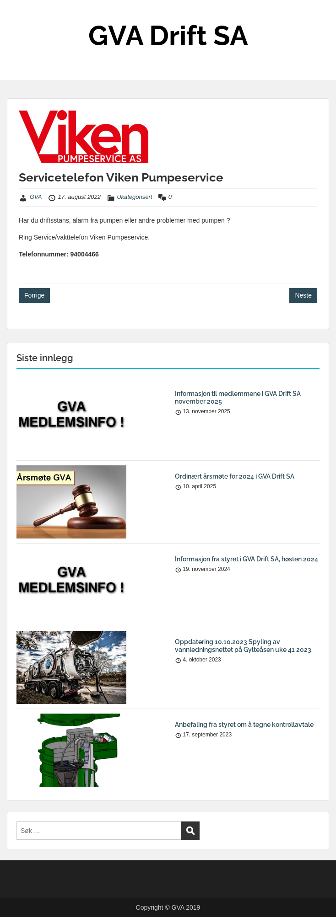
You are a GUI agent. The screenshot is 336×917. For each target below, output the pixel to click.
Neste (303, 295)
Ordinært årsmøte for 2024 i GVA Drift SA (234, 476)
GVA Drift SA (168, 36)
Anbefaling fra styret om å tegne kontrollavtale (244, 724)
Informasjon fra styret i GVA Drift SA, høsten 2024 (246, 559)
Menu (16, 15)
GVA (36, 196)
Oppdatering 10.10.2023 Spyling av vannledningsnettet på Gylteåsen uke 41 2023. (244, 645)
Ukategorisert (134, 196)
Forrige (34, 295)
